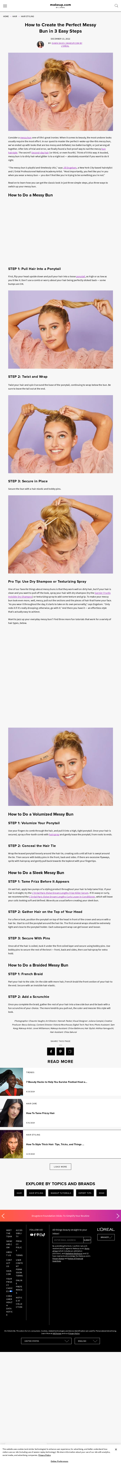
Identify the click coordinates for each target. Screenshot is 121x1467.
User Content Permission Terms (19, 1268)
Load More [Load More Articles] (60, 1166)
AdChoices (57, 1333)
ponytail (80, 276)
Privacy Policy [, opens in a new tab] (44, 1455)
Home (6, 16)
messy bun (26, 137)
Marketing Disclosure (73, 1253)
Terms (19, 1255)
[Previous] (3, 1216)
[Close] (115, 1449)
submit (87, 1240)
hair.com (9, 1272)
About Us (9, 1254)
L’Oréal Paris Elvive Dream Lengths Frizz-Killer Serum (60, 892)
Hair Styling (27, 16)
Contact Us (9, 1263)
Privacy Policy (19, 1246)
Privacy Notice (58, 1258)
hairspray (54, 834)
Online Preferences (19, 1286)
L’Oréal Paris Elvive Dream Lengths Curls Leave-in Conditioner (62, 896)
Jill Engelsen (70, 167)
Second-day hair (40, 152)
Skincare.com (9, 1244)
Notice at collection (19, 1302)
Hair (14, 16)
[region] (60, 1455)
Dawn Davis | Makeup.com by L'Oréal (67, 44)
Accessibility (19, 1233)
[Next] (118, 1216)
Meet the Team (9, 1233)
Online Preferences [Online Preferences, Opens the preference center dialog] (59, 1461)
